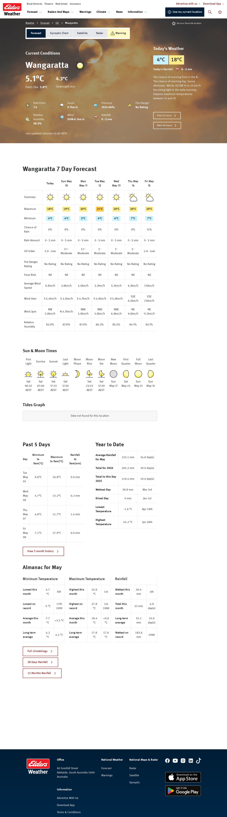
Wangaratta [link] (71, 23)
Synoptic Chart (59, 33)
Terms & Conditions (69, 812)
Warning (118, 33)
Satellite (82, 33)
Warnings (85, 12)
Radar (99, 33)
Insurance (75, 4)
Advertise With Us (67, 798)
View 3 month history (43, 551)
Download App (66, 805)
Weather (30, 23)
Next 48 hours (167, 125)
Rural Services (34, 4)
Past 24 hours (167, 115)
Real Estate (61, 4)
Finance (49, 4)
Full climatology (40, 651)
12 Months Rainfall (42, 673)
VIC (57, 23)
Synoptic (134, 782)
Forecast (44, 23)
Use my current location (184, 12)
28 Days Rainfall (40, 662)
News (119, 12)
